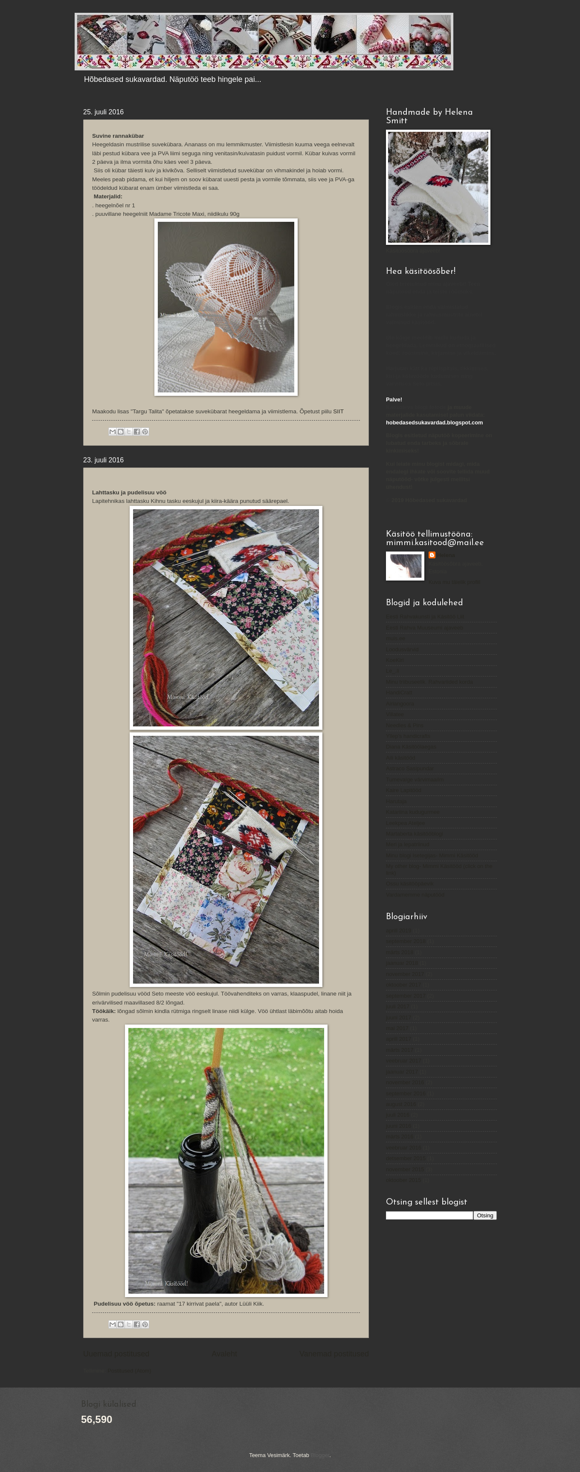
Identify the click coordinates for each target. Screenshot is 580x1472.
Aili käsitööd (400, 758)
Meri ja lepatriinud (407, 844)
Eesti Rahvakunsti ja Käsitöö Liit (425, 616)
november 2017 (405, 974)
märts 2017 (399, 1050)
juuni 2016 (398, 1126)
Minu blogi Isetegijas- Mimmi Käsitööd (432, 855)
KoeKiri (395, 660)
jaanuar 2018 (402, 963)
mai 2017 (397, 1028)
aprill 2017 (398, 1039)
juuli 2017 (397, 1006)
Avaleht (224, 1354)
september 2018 (406, 941)
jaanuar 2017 (402, 1071)
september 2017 (406, 996)
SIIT (338, 411)
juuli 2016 (397, 1115)
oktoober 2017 (403, 984)
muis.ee (395, 638)
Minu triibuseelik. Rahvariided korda (429, 682)
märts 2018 (399, 952)
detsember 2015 (406, 1158)
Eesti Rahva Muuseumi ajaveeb (424, 627)
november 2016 (405, 1082)
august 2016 (401, 1104)
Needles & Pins (404, 725)
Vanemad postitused (334, 1354)
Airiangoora (400, 703)
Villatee (395, 714)
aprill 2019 (398, 930)
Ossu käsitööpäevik (410, 883)
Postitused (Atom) (129, 1370)
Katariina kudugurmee (413, 812)
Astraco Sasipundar (410, 768)
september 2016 (406, 1093)
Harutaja (396, 801)
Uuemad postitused (116, 1354)
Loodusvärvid (402, 649)
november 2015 (405, 1169)
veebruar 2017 (403, 1060)
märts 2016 (399, 1136)
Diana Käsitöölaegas (411, 746)
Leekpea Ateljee (405, 823)
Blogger (320, 1455)
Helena (446, 555)
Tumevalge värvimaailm (415, 779)
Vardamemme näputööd (415, 894)
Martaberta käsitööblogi (414, 833)
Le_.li (392, 671)
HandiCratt (399, 692)
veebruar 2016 (403, 1147)
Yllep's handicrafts (408, 736)
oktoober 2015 (403, 1180)
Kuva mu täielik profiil (455, 582)
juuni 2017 (398, 1017)
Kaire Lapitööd (403, 790)
